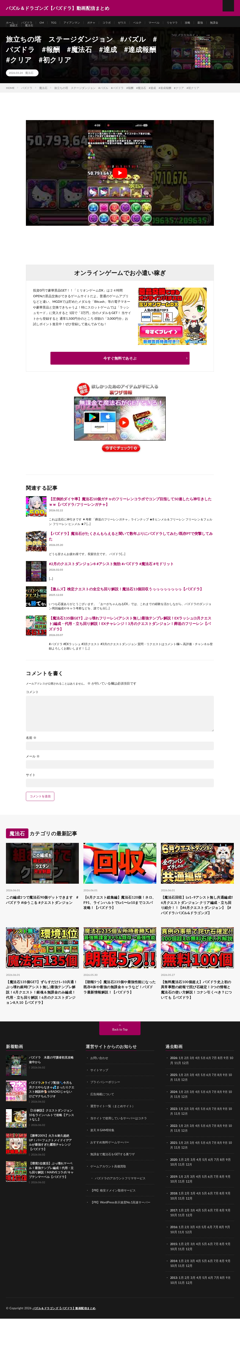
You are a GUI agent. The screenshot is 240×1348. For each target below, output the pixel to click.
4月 (199, 1090)
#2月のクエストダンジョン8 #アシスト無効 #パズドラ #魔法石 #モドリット (111, 575)
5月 (205, 1090)
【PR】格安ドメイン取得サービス (114, 1221)
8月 (223, 1107)
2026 (173, 1090)
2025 (173, 1107)
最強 (218, 23)
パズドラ (29, 23)
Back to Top (120, 1061)
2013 (173, 1307)
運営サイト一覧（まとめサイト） (114, 1137)
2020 (173, 1190)
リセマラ (188, 23)
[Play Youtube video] (120, 184)
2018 (173, 1224)
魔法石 (48, 31)
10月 (173, 1111)
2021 (173, 1173)
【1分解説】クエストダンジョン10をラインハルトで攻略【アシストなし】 (51, 1147)
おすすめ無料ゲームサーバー (111, 1173)
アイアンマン (78, 23)
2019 (173, 1207)
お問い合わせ (100, 1090)
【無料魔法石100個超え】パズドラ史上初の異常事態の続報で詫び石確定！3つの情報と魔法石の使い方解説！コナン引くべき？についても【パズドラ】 (197, 1016)
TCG (58, 23)
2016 (173, 1257)
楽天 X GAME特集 (103, 1161)
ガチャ (99, 23)
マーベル (168, 23)
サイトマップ (100, 1102)
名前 (31, 749)
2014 (173, 1291)
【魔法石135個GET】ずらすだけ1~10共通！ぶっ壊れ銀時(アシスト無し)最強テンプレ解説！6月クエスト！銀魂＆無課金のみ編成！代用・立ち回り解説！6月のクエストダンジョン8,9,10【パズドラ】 (42, 1019)
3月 (193, 1090)
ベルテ (149, 23)
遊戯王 (31, 31)
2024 (173, 1123)
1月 (181, 1090)
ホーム (11, 23)
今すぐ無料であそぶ (119, 369)
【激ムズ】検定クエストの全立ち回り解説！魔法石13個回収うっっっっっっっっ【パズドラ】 (126, 600)
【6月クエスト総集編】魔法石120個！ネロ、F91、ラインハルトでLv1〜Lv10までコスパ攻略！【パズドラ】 (118, 918)
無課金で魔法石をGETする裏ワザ (114, 1185)
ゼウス (133, 23)
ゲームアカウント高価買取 (109, 1197)
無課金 (14, 31)
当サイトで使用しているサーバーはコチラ (120, 1149)
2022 (173, 1157)
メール (33, 767)
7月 (217, 1107)
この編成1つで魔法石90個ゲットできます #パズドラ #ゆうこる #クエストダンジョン (41, 915)
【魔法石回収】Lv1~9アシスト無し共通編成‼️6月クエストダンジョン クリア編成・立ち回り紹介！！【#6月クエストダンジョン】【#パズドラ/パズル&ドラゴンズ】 (197, 921)
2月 (187, 1090)
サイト (31, 786)
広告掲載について (103, 1126)
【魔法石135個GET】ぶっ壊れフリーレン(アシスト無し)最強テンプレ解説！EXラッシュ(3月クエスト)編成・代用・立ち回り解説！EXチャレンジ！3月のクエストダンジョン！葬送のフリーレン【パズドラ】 (130, 634)
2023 (173, 1140)
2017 (173, 1240)
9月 (228, 1107)
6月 (211, 1090)
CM (45, 23)
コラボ (116, 23)
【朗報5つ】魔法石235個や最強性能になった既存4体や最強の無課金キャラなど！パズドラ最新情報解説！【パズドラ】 (119, 1012)
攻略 (204, 23)
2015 (173, 1274)
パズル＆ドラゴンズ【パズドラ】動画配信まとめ (67, 1338)
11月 (181, 1111)
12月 (189, 1111)
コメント (32, 703)
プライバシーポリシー (106, 1114)
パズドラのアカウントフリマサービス (122, 1209)
